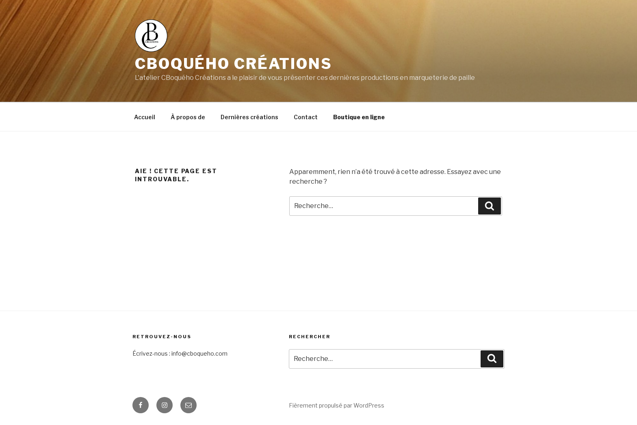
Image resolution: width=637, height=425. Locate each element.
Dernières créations (249, 117)
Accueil (144, 117)
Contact (306, 117)
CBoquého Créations (233, 64)
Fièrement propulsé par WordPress (336, 405)
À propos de (188, 117)
